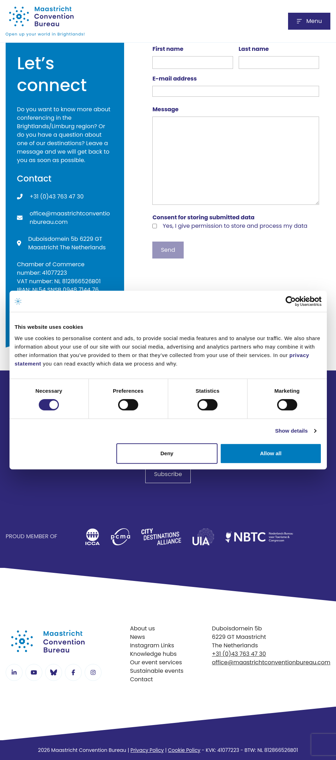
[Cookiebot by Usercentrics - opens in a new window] (291, 301)
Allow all (271, 453)
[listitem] (92, 536)
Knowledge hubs (153, 654)
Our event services (156, 662)
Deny (166, 453)
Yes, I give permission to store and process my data (235, 226)
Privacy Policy (147, 750)
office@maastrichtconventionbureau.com (70, 217)
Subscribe (168, 474)
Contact (141, 679)
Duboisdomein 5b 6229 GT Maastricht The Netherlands (67, 243)
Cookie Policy (184, 750)
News (137, 637)
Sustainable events (157, 671)
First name (167, 49)
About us (142, 628)
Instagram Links (152, 645)
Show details (291, 431)
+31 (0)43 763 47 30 (57, 196)
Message (165, 109)
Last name (254, 49)
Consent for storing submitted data (203, 217)
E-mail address (174, 79)
